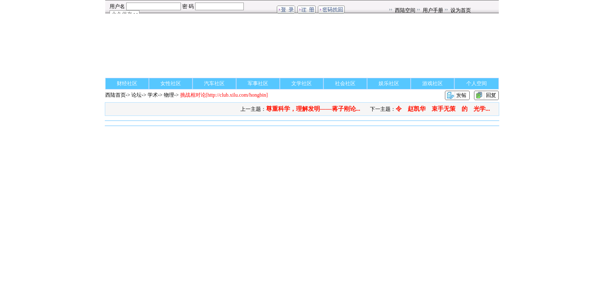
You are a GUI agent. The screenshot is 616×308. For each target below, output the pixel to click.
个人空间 (476, 83)
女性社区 (170, 83)
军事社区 (258, 83)
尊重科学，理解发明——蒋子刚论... (313, 109)
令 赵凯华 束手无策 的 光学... (443, 109)
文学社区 (301, 83)
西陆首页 (115, 95)
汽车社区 (214, 83)
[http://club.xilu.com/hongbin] (224, 95)
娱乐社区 (389, 83)
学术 (153, 95)
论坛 (136, 95)
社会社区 (345, 83)
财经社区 (127, 83)
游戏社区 (432, 83)
